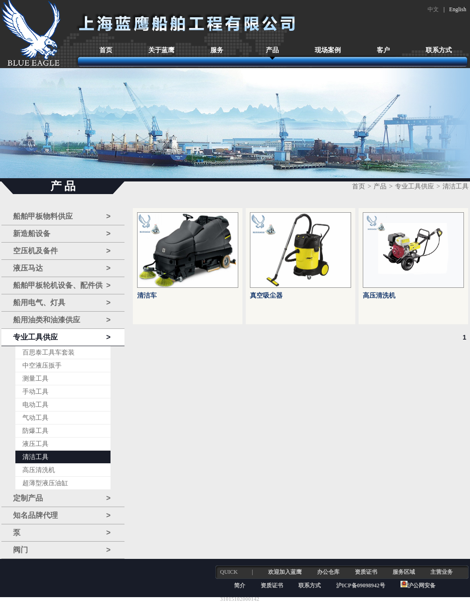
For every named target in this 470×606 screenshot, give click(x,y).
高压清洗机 (38, 470)
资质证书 (366, 572)
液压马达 (62, 268)
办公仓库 (328, 572)
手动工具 (35, 391)
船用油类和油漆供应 (62, 320)
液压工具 (35, 443)
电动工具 (35, 404)
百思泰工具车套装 (48, 352)
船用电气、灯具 (62, 302)
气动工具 (35, 417)
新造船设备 (62, 233)
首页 (105, 50)
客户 (383, 50)
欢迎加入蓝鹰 (285, 572)
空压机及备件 (62, 251)
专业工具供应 (62, 337)
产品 (272, 50)
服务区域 (404, 572)
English (457, 9)
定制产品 (62, 498)
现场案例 (328, 50)
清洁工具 (35, 456)
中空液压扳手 (42, 365)
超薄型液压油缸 (45, 483)
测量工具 (35, 378)
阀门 (62, 550)
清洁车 (147, 295)
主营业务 (441, 572)
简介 (239, 585)
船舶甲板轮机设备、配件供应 (62, 285)
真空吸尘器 (266, 295)
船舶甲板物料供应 (62, 216)
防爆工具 (35, 430)
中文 (433, 9)
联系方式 (439, 50)
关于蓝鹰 (161, 50)
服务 (216, 50)
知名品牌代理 (62, 515)
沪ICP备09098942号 (361, 585)
